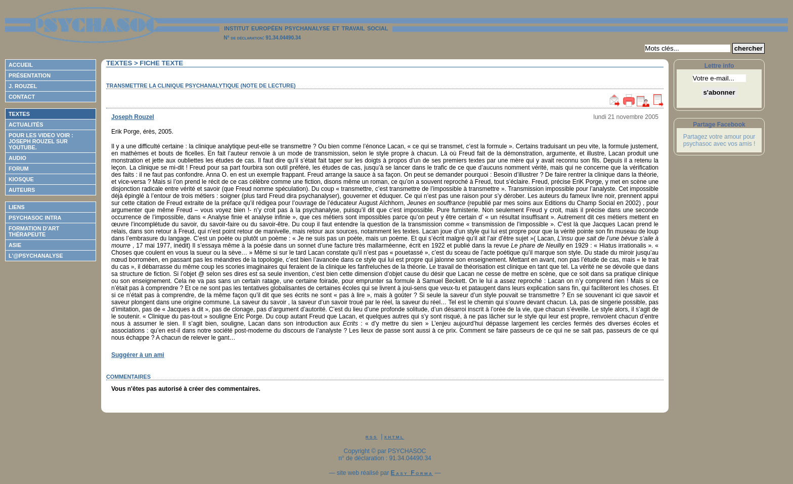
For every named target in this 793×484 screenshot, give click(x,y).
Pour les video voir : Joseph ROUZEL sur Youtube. (41, 141)
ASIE (15, 245)
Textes (19, 114)
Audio (17, 158)
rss (372, 436)
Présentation (30, 75)
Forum (19, 169)
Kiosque (21, 179)
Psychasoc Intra (35, 218)
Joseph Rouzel (132, 116)
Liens (17, 207)
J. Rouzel (23, 86)
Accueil (21, 65)
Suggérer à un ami (137, 354)
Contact (22, 97)
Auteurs (22, 190)
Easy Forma (412, 472)
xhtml (394, 436)
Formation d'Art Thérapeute (34, 231)
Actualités (26, 125)
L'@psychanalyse (36, 256)
